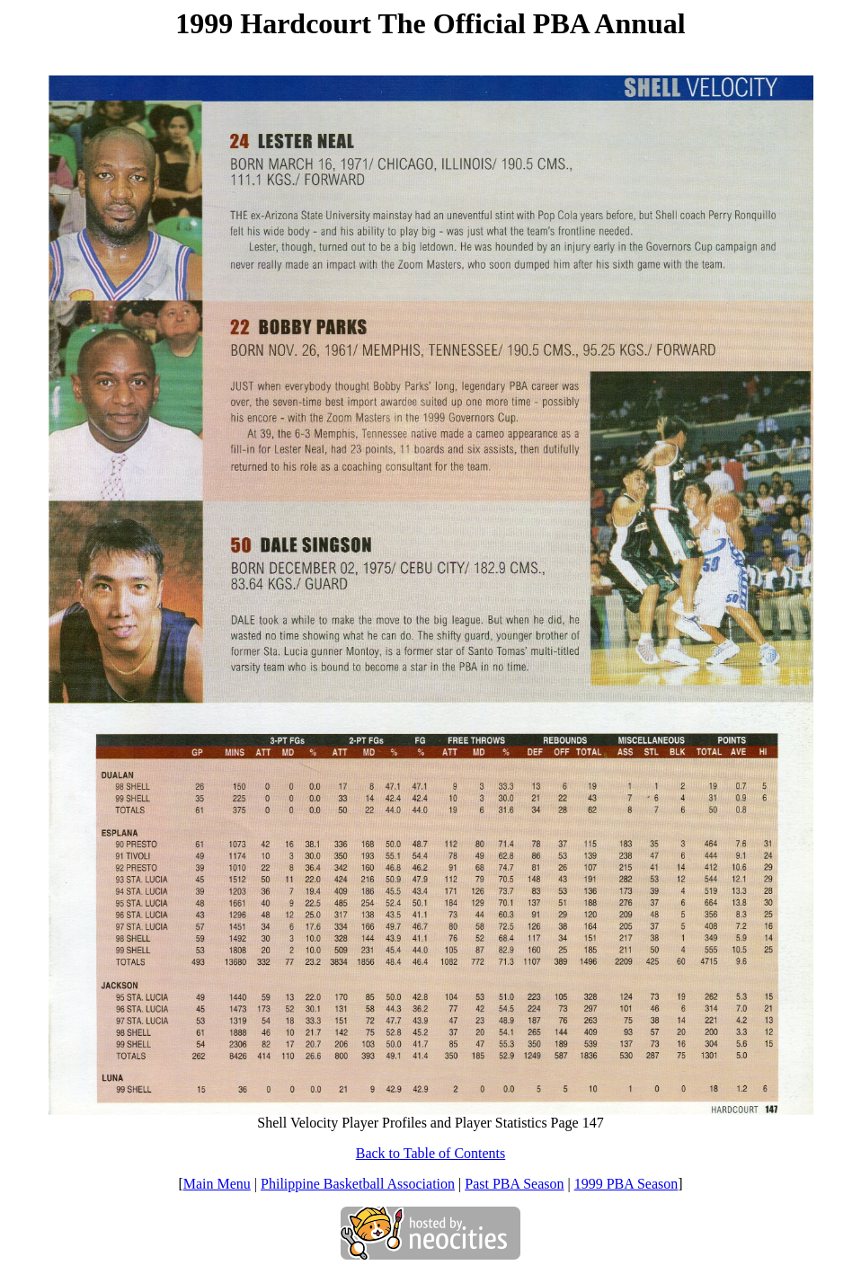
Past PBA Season (514, 1183)
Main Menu (217, 1183)
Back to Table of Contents (431, 1153)
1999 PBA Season (626, 1183)
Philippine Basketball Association (358, 1183)
